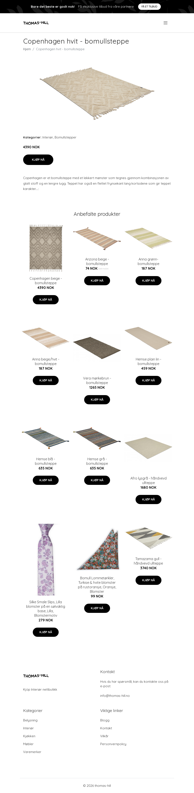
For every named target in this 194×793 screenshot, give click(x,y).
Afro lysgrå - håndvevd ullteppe (148, 480)
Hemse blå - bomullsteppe (46, 461)
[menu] (166, 23)
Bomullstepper (65, 137)
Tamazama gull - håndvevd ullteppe (148, 561)
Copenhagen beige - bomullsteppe (46, 280)
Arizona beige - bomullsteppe (97, 261)
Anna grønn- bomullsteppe (148, 261)
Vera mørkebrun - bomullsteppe (97, 380)
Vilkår (104, 736)
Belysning (30, 720)
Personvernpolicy (113, 744)
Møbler (28, 744)
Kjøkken (29, 736)
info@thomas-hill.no (115, 696)
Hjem (27, 49)
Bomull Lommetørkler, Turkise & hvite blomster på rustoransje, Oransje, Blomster (97, 585)
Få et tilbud (149, 6)
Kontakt (106, 728)
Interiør (47, 137)
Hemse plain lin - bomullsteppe (148, 361)
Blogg (104, 720)
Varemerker (32, 752)
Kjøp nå (38, 160)
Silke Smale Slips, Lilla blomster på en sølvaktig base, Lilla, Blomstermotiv (45, 609)
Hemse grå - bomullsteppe (97, 461)
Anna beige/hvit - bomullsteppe (45, 361)
